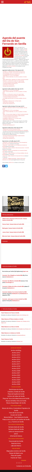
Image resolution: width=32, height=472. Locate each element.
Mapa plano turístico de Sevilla (16, 451)
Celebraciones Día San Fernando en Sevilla (11, 129)
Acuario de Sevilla (16, 415)
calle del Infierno (16, 446)
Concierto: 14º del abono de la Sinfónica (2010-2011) (14, 71)
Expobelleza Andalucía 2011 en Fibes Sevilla (12, 101)
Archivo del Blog (16, 350)
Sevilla (26, 50)
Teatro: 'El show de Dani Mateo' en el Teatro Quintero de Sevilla (15, 114)
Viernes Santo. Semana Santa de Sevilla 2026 (13, 224)
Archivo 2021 (16, 373)
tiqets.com (19, 315)
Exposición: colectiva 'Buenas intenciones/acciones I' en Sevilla (16, 147)
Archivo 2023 (16, 377)
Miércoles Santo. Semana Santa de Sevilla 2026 (13, 236)
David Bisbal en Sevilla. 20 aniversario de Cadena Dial (14, 72)
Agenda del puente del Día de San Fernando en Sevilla (14, 40)
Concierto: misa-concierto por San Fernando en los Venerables (15, 130)
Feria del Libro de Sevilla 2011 (9, 86)
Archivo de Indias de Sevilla (16, 396)
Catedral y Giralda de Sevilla (16, 392)
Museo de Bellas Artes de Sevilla (16, 401)
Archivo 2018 (16, 366)
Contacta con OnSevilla (23, 466)
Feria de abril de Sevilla (16, 441)
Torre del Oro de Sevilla (16, 413)
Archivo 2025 (16, 382)
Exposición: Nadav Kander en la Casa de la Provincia (13, 155)
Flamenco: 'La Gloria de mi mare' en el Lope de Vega (13, 80)
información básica (16, 436)
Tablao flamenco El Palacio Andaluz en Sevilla (12, 319)
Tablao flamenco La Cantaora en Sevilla (10, 333)
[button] (3, 204)
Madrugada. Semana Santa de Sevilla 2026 (12, 228)
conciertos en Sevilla (11, 66)
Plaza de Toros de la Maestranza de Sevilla (16, 398)
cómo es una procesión (16, 431)
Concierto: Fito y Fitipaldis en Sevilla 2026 (12, 275)
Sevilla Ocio (11, 162)
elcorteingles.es (20, 329)
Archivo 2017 (16, 364)
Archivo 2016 (16, 362)
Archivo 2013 (16, 355)
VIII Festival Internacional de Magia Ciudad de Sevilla (13, 82)
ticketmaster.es (9, 277)
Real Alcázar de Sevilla (16, 389)
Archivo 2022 (16, 375)
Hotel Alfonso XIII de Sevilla (8, 84)
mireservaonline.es (21, 335)
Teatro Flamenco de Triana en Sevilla (10, 312)
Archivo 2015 (16, 359)
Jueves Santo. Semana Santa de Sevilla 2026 (13, 232)
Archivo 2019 (16, 368)
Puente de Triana (16, 458)
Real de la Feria (16, 443)
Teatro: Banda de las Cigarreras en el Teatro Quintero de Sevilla (15, 79)
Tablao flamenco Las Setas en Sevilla (10, 326)
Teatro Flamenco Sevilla (7, 339)
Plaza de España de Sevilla (16, 394)
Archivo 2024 (16, 380)
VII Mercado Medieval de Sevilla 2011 (10, 83)
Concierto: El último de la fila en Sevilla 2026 (13, 286)
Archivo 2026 (16, 384)
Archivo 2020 (16, 371)
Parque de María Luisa (16, 453)
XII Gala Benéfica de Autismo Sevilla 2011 (11, 74)
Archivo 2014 (16, 357)
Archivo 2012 (16, 353)
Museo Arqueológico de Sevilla (16, 403)
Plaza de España (16, 455)
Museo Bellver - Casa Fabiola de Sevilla (16, 417)
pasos (16, 434)
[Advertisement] (15, 19)
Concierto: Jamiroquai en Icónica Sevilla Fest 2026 (14, 299)
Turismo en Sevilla (18, 422)
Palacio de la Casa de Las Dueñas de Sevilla (16, 419)
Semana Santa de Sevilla (16, 427)
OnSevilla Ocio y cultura (19, 55)
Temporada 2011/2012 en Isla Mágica (11, 75)
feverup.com (25, 315)
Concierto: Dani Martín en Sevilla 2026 (11, 281)
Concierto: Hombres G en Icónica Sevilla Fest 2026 (14, 292)
